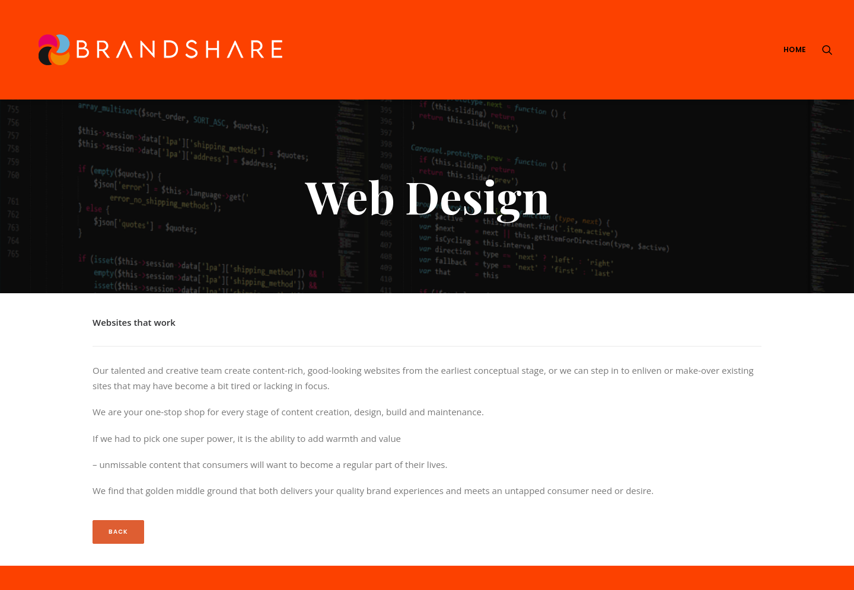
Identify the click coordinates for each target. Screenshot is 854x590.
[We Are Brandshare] (156, 50)
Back (118, 515)
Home (795, 49)
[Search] (827, 50)
